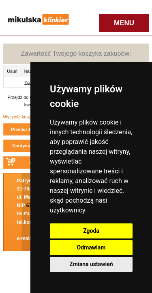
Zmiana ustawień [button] (91, 264)
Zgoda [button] (91, 230)
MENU (124, 23)
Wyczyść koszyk (19, 116)
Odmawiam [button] (91, 247)
